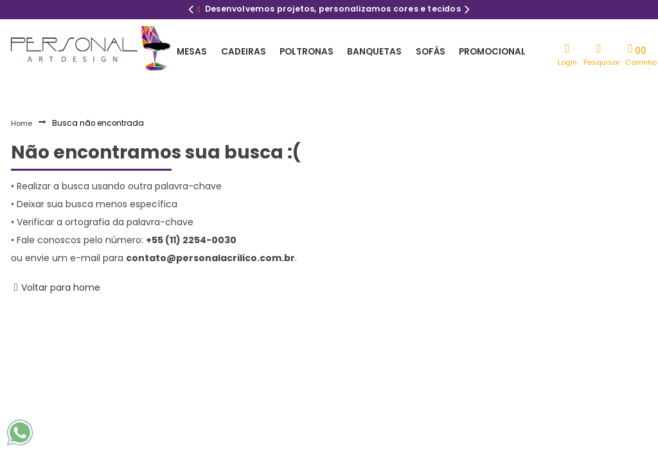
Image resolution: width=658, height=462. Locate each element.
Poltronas (300, 51)
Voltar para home (60, 287)
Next (467, 11)
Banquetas (366, 51)
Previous (190, 11)
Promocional (480, 51)
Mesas (190, 51)
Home (21, 123)
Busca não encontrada (98, 123)
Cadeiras (239, 51)
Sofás (419, 51)
